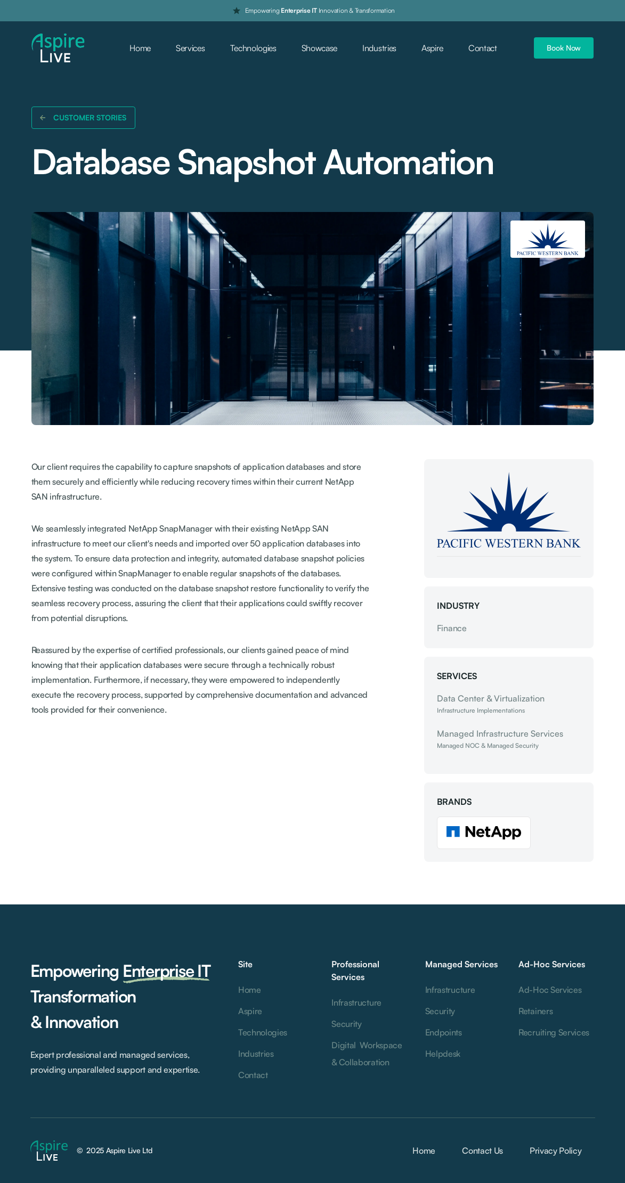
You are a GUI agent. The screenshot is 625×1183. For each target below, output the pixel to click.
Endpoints (443, 1032)
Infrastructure (356, 1002)
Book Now (564, 47)
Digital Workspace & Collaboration (366, 1053)
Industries (379, 48)
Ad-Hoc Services (549, 989)
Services (190, 48)
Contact (482, 48)
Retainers (535, 1011)
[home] (58, 48)
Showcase (319, 48)
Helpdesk (442, 1053)
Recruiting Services (553, 1032)
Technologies (253, 48)
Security (346, 1023)
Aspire (432, 48)
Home (140, 48)
